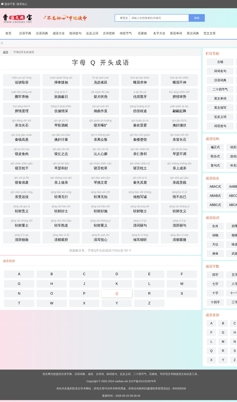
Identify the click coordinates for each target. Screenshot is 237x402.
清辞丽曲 (21, 237)
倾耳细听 (140, 237)
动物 (215, 235)
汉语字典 (25, 33)
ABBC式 (215, 205)
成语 (5, 52)
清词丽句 (140, 222)
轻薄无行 (61, 194)
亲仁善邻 (140, 151)
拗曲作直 (100, 108)
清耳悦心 (100, 237)
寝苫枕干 (21, 165)
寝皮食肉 (21, 151)
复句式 (215, 165)
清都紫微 (179, 237)
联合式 (215, 156)
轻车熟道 (61, 222)
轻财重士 (21, 222)
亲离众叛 (100, 137)
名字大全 (159, 33)
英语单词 (176, 33)
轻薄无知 (100, 194)
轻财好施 (100, 208)
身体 (215, 253)
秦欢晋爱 (140, 122)
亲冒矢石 (179, 137)
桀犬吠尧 (100, 94)
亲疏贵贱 (179, 179)
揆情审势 (179, 94)
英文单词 (220, 98)
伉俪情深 (61, 108)
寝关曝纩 (100, 122)
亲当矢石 (21, 122)
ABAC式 (215, 186)
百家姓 (142, 33)
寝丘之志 (61, 151)
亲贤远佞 (21, 194)
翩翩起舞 (179, 108)
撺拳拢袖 (61, 79)
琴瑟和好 (61, 165)
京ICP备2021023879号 (142, 381)
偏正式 (215, 147)
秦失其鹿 (140, 179)
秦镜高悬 (21, 137)
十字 (215, 293)
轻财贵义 (21, 208)
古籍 (220, 62)
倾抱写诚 (140, 194)
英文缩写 (220, 107)
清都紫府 (61, 237)
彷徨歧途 (140, 108)
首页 (8, 33)
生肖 (215, 226)
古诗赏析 (109, 33)
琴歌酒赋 (61, 122)
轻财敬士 (140, 208)
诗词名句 (220, 71)
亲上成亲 (179, 165)
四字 (215, 274)
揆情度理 (21, 108)
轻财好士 (61, 208)
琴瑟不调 (179, 151)
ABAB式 (215, 195)
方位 (215, 244)
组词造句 (75, 33)
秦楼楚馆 (140, 137)
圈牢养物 (21, 94)
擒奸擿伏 (179, 122)
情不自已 (179, 194)
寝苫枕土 (140, 165)
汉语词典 (42, 33)
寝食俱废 (21, 179)
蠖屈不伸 (179, 79)
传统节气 (126, 33)
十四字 (215, 302)
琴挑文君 (100, 179)
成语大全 (59, 33)
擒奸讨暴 (61, 137)
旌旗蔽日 (61, 94)
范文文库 (209, 33)
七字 (215, 283)
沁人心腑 (100, 151)
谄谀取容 (21, 79)
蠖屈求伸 (140, 79)
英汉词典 (193, 33)
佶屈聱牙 (140, 94)
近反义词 (92, 33)
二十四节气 (220, 89)
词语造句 (220, 126)
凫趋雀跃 (100, 79)
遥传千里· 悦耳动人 (14, 4)
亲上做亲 (61, 179)
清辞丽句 (179, 222)
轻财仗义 (179, 208)
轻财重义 (100, 222)
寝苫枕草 (100, 165)
